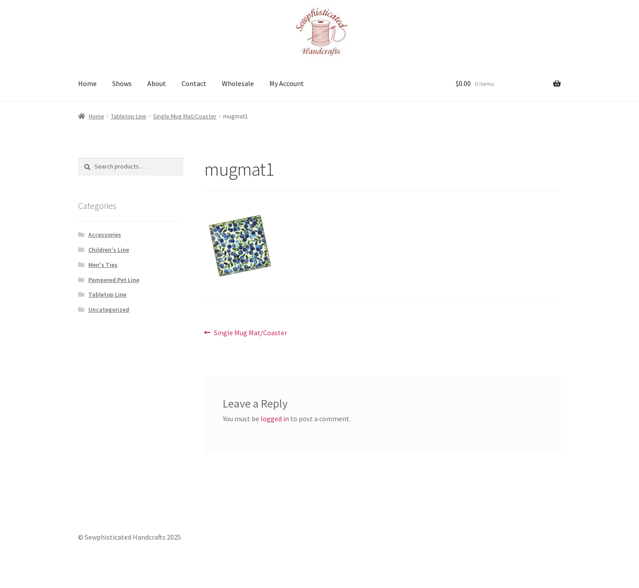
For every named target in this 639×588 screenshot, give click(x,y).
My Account (286, 83)
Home (87, 83)
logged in (274, 418)
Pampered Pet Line (113, 280)
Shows (122, 83)
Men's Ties (103, 265)
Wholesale (238, 83)
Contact (193, 83)
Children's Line (108, 250)
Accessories (104, 235)
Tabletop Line (128, 116)
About (156, 83)
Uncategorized (108, 310)
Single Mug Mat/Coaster (185, 116)
